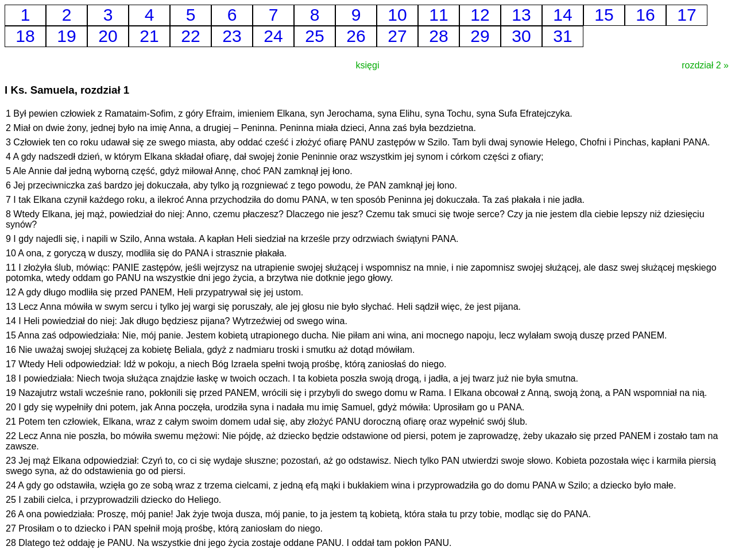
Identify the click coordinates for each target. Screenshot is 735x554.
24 (273, 35)
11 (438, 14)
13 (521, 14)
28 (438, 35)
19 (66, 35)
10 (397, 14)
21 (149, 35)
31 (562, 35)
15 (603, 14)
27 (397, 35)
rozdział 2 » (705, 65)
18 (25, 35)
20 (107, 35)
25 (314, 35)
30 (521, 35)
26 (355, 35)
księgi (368, 65)
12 (479, 14)
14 (562, 14)
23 (231, 35)
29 (479, 35)
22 (190, 35)
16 (645, 14)
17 (686, 14)
